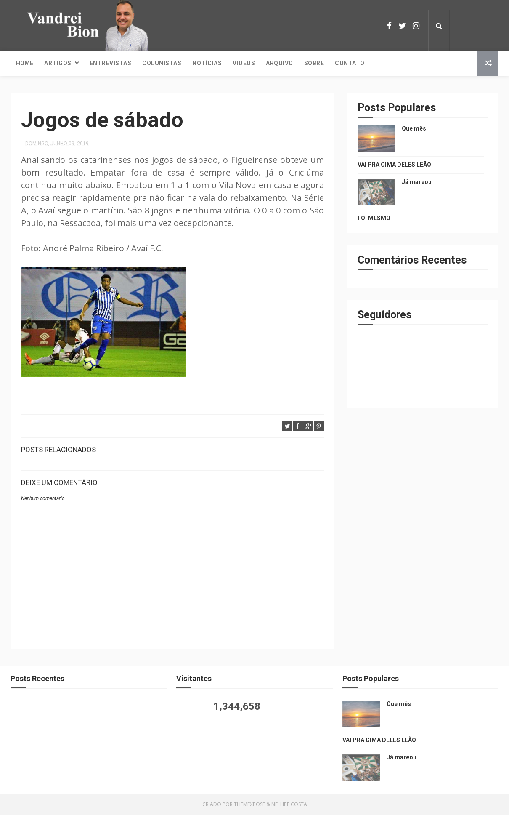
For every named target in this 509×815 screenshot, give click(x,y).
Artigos (58, 63)
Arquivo (279, 63)
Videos (244, 63)
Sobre (314, 63)
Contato (350, 63)
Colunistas (161, 63)
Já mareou (417, 181)
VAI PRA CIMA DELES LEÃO (394, 164)
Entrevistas (111, 63)
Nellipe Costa (289, 804)
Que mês (414, 128)
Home (24, 63)
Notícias (207, 63)
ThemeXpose (249, 804)
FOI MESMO (374, 218)
